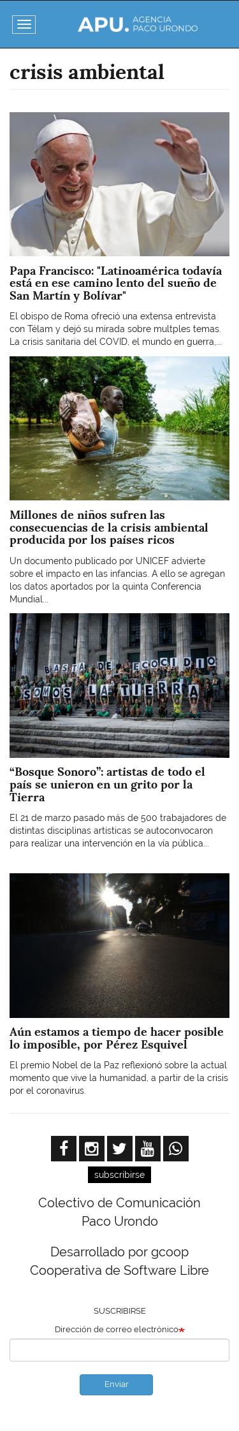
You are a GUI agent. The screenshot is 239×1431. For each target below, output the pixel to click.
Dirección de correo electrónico (116, 1329)
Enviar (117, 1384)
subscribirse (119, 1175)
